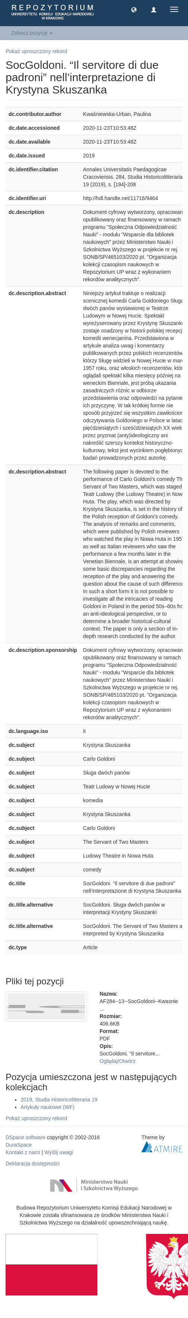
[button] (134, 9)
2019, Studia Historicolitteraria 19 (59, 1100)
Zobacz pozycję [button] (32, 33)
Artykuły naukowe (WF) (48, 1107)
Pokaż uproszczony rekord (36, 51)
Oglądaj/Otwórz (118, 1061)
